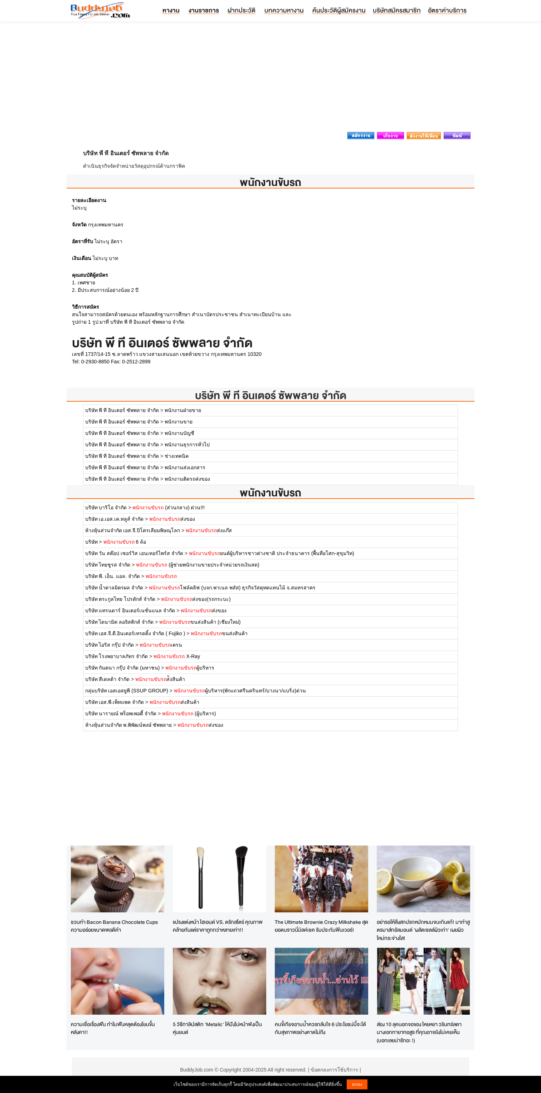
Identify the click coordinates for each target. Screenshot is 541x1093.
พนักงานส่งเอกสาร (185, 467)
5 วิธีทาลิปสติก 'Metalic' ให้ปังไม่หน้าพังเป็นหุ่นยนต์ (217, 1028)
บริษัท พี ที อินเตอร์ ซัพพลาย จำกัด (270, 395)
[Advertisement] (270, 79)
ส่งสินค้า (174, 702)
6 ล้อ (124, 542)
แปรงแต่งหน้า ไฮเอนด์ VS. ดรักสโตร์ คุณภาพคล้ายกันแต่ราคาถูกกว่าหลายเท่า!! (218, 926)
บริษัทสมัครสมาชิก (397, 10)
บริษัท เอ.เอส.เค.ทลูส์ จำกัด (114, 519)
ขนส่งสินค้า (219, 633)
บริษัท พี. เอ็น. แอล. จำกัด (112, 576)
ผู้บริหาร (189, 668)
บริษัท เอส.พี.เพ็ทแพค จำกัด (114, 702)
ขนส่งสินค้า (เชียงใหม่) (199, 622)
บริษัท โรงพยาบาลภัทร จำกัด (116, 656)
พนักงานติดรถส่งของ (187, 479)
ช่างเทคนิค (177, 456)
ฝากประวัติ (241, 10)
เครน (161, 645)
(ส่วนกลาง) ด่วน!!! (168, 507)
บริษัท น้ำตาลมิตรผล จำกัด (114, 587)
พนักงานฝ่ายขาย (183, 410)
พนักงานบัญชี (179, 433)
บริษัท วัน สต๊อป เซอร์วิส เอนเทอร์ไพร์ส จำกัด (134, 553)
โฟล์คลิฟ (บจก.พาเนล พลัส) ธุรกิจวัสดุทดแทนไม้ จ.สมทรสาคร (232, 587)
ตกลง (357, 1084)
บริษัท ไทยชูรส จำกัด (108, 565)
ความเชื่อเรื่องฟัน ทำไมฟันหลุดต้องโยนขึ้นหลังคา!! (113, 1028)
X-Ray (176, 656)
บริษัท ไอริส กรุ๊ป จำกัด (109, 645)
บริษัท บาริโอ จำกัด (106, 507)
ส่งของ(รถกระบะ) (195, 599)
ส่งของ (172, 519)
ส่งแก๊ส (209, 530)
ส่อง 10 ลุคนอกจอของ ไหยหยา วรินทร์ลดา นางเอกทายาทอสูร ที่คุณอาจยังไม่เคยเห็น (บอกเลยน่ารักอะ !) (419, 1032)
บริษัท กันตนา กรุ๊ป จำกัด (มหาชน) (122, 668)
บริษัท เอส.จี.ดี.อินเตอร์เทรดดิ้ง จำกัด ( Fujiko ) (135, 633)
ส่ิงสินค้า (160, 679)
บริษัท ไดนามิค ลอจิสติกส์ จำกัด (119, 622)
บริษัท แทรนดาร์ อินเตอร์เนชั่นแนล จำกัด (130, 610)
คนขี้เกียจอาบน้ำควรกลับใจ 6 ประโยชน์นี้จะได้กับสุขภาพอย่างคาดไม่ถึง (320, 1028)
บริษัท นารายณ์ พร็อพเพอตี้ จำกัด (121, 713)
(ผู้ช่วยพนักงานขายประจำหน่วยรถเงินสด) (197, 565)
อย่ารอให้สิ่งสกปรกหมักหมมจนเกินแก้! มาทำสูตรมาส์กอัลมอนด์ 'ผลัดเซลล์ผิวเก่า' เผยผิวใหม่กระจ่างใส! (423, 930)
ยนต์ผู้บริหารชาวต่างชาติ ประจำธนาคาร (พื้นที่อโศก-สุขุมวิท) (271, 553)
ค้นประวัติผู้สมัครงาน (339, 10)
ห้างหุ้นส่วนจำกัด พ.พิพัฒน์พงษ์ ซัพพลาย (129, 725)
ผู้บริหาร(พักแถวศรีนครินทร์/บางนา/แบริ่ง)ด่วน (240, 690)
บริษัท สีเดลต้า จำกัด (107, 679)
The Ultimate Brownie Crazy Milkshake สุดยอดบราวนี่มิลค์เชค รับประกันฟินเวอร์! (321, 926)
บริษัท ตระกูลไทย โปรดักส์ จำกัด (120, 599)
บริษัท (92, 542)
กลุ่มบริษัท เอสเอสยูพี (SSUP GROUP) (126, 690)
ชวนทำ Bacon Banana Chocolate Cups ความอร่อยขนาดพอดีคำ (114, 926)
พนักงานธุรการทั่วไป (187, 444)
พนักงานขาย (178, 422)
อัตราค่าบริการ (447, 10)
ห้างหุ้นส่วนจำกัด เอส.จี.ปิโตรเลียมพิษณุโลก (132, 530)
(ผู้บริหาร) (189, 713)
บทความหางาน (284, 10)
